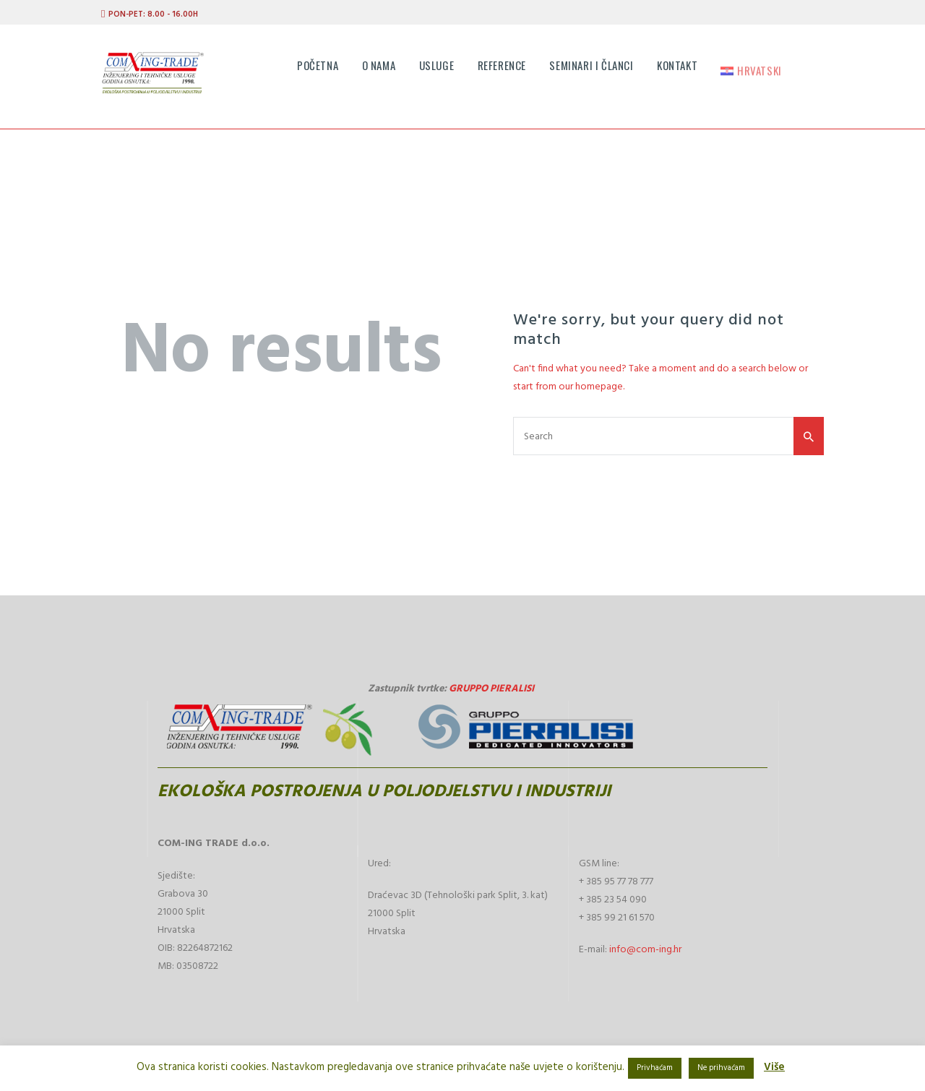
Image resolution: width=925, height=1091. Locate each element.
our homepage (591, 387)
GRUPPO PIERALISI (491, 689)
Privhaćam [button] (655, 1067)
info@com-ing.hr (645, 949)
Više (774, 1067)
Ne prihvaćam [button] (721, 1067)
